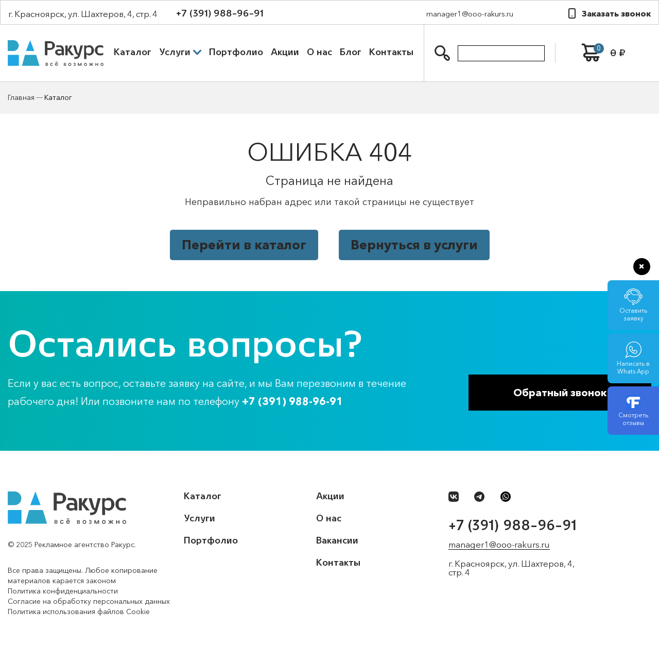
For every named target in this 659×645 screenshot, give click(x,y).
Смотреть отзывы (633, 415)
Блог (350, 52)
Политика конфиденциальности (63, 591)
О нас (319, 52)
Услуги (180, 52)
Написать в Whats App (633, 363)
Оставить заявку (633, 310)
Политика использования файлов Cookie (79, 611)
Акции (285, 52)
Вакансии (337, 540)
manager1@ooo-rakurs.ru (469, 14)
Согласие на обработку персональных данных (89, 601)
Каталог (132, 52)
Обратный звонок (560, 392)
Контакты (391, 52)
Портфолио (236, 52)
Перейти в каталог (244, 244)
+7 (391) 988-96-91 (220, 13)
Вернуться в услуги (414, 244)
